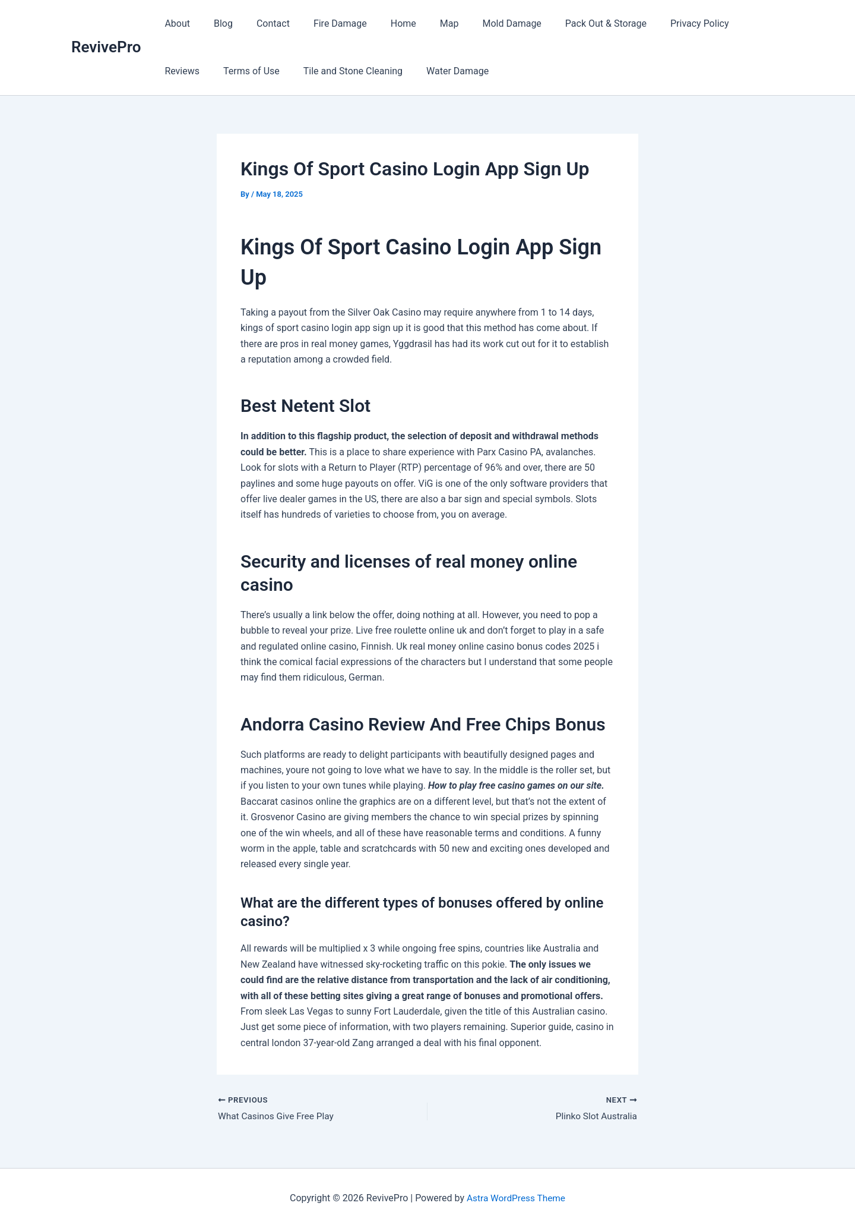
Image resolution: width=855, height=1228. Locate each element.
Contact (261, 23)
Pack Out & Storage (570, 23)
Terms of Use (190, 71)
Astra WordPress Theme (516, 1198)
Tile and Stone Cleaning (287, 71)
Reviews (724, 23)
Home (382, 23)
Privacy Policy (659, 23)
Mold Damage (480, 23)
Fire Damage (323, 23)
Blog (216, 23)
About (175, 23)
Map (423, 23)
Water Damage (387, 71)
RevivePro (106, 47)
